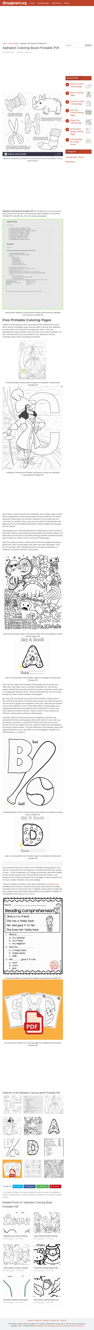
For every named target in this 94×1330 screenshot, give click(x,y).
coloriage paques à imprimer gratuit (58, 1326)
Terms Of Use (54, 1320)
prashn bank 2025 (77, 1326)
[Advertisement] (47, 25)
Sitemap (30, 1320)
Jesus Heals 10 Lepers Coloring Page (17, 1268)
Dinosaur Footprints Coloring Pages (17, 1300)
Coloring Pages (43, 3)
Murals (66, 3)
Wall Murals (56, 3)
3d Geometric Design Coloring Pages (76, 131)
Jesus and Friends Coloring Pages (76, 112)
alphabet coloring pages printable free (35, 1195)
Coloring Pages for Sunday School (76, 141)
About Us (63, 1320)
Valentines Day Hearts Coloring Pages (18, 1236)
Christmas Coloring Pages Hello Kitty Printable (51, 1268)
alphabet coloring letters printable (48, 1192)
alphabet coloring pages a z (11, 1195)
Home (32, 3)
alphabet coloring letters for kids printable (20, 1192)
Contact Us (37, 1320)
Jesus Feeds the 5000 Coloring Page (48, 1236)
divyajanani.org (14, 3)
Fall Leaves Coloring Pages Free (46, 1300)
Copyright (46, 1320)
